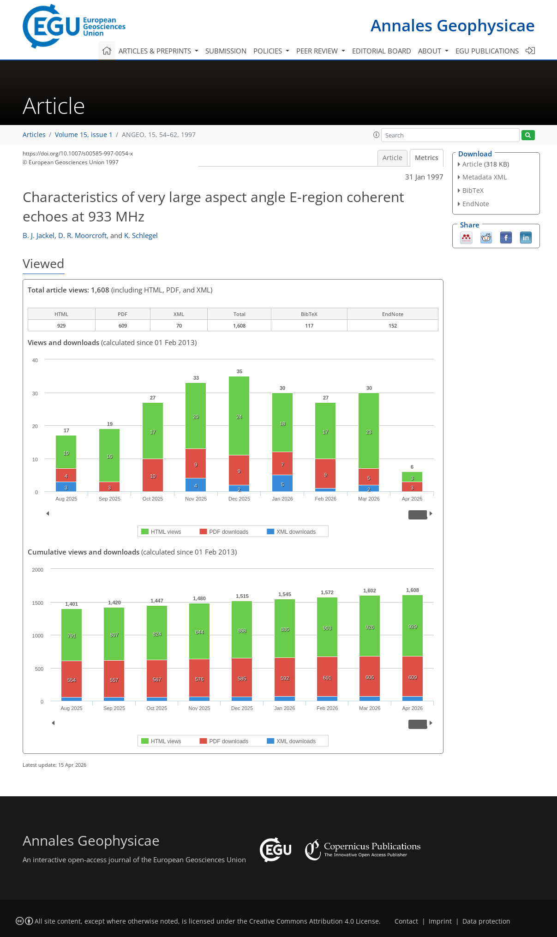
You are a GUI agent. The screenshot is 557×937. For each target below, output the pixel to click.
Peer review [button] (318, 50)
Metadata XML (484, 177)
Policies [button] (268, 50)
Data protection (486, 921)
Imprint (440, 921)
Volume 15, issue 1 (84, 135)
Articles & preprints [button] (156, 50)
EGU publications (487, 50)
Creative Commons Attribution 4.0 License (314, 921)
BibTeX (473, 190)
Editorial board (381, 50)
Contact (406, 921)
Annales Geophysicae (453, 25)
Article (392, 158)
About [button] (430, 50)
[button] (376, 135)
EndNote (475, 203)
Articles (34, 135)
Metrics (426, 158)
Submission (225, 50)
